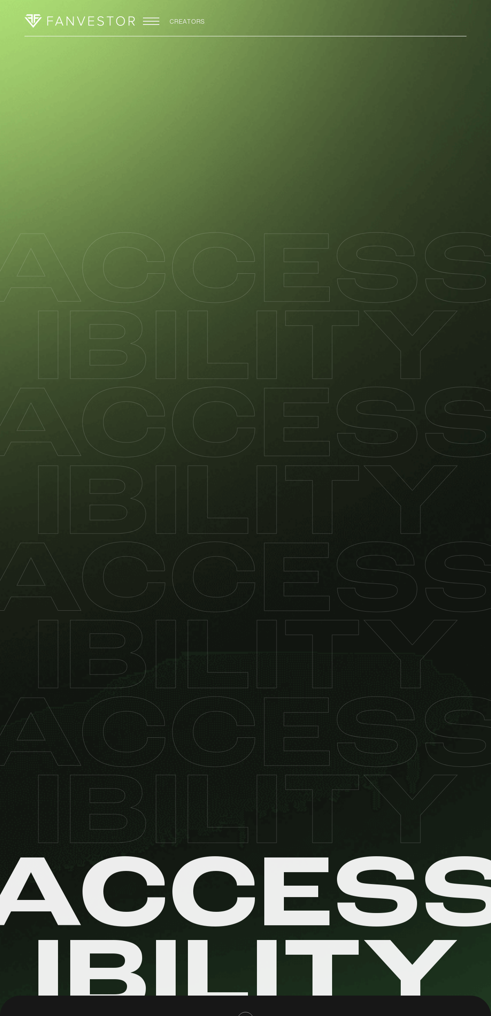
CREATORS (187, 23)
